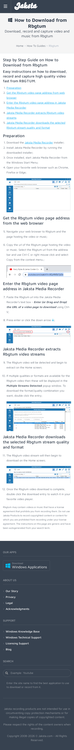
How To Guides (36, 45)
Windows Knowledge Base (23, 631)
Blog (8, 649)
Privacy (11, 597)
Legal (9, 603)
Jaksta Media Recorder (39, 142)
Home (19, 45)
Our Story (12, 591)
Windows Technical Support (23, 637)
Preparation (14, 87)
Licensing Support (17, 643)
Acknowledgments (17, 608)
